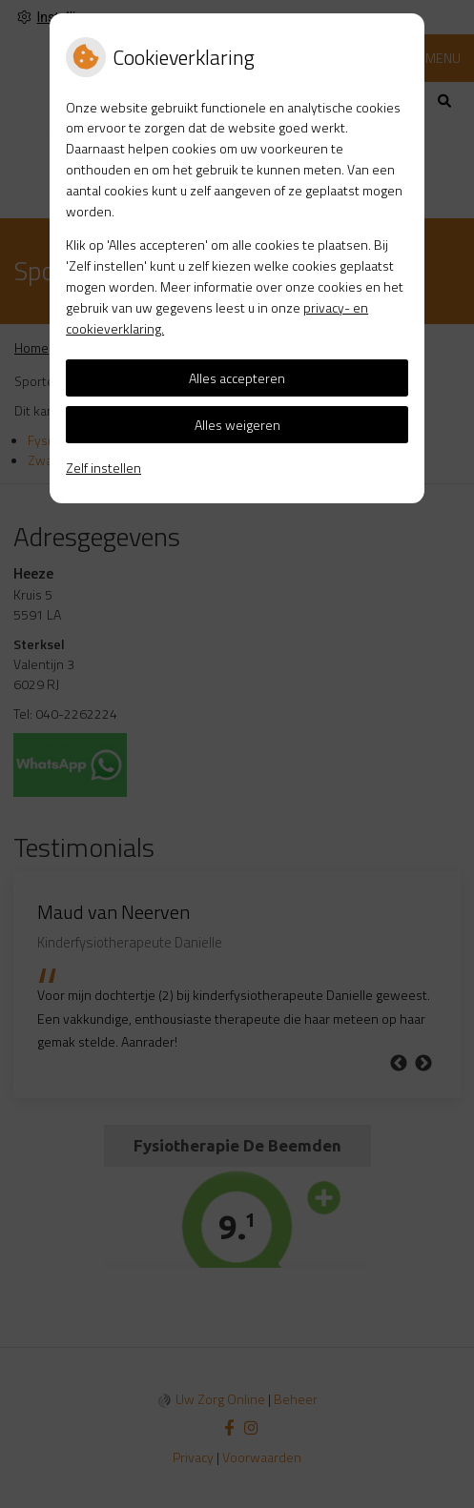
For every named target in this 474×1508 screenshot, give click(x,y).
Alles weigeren (237, 425)
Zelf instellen (103, 468)
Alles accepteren (237, 378)
